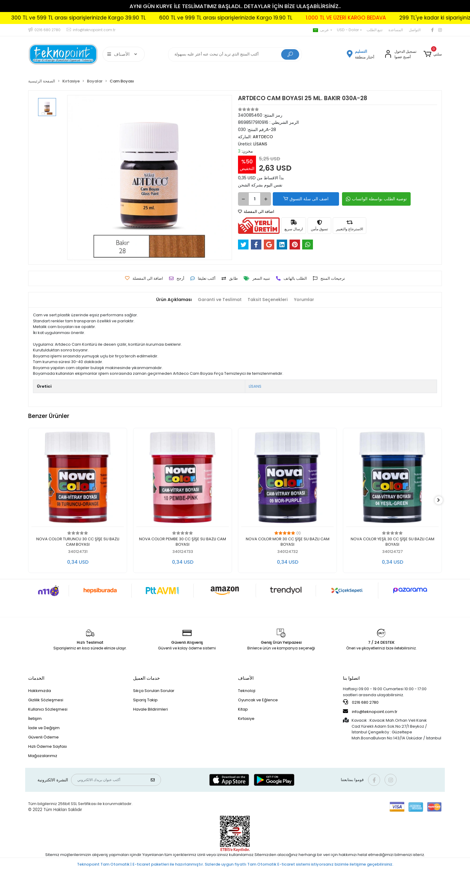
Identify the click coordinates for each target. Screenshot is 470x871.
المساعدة (395, 29)
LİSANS (255, 386)
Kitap (243, 709)
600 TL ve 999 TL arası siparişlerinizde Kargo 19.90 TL (251, 17)
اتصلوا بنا (351, 678)
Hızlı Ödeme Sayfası (47, 746)
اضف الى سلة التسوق (300, 199)
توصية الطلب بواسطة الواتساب (364, 199)
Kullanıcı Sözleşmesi (47, 709)
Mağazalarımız (42, 756)
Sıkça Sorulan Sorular (153, 691)
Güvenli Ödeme (43, 737)
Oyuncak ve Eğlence (258, 700)
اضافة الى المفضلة (256, 211)
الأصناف (246, 678)
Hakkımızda (39, 691)
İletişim (35, 718)
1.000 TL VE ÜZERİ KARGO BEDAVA (371, 17)
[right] (441, 500)
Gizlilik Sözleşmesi (45, 700)
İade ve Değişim (44, 728)
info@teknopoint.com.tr (370, 711)
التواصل (415, 29)
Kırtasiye (246, 718)
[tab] (171, 300)
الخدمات (36, 678)
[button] (433, 54)
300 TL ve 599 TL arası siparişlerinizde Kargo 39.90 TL (104, 17)
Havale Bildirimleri (150, 709)
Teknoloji (246, 691)
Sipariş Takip (145, 700)
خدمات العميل (146, 678)
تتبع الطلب (374, 29)
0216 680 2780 (361, 702)
